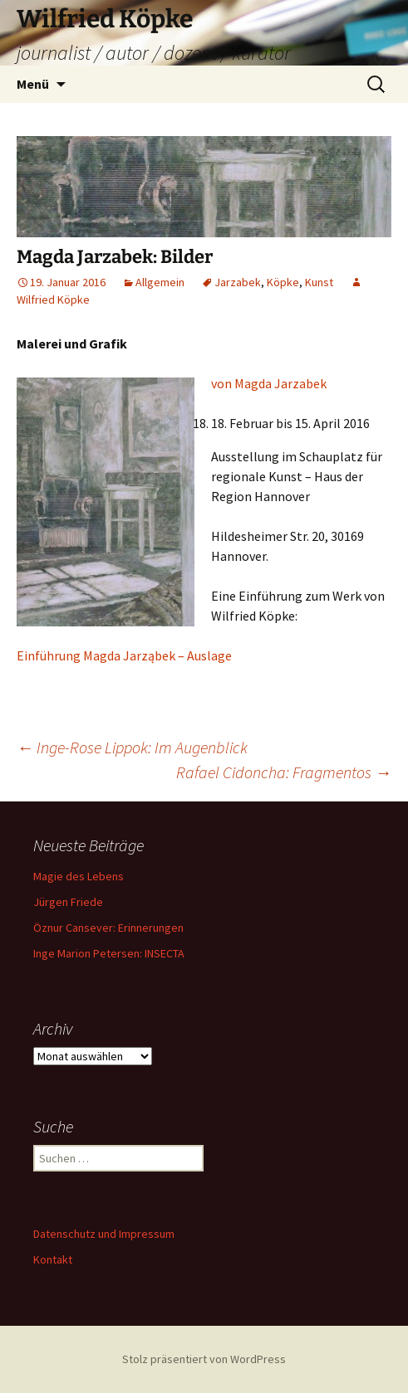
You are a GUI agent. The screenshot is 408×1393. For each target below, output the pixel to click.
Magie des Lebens (78, 876)
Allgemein (159, 282)
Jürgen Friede (68, 901)
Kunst (319, 282)
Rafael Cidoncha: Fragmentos (283, 772)
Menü (33, 83)
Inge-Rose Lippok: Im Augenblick (132, 747)
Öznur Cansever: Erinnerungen (108, 927)
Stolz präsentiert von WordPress (204, 1359)
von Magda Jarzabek (269, 383)
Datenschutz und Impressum (104, 1233)
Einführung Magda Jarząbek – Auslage (124, 655)
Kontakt (52, 1259)
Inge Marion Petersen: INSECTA (108, 953)
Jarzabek (237, 282)
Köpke (283, 282)
